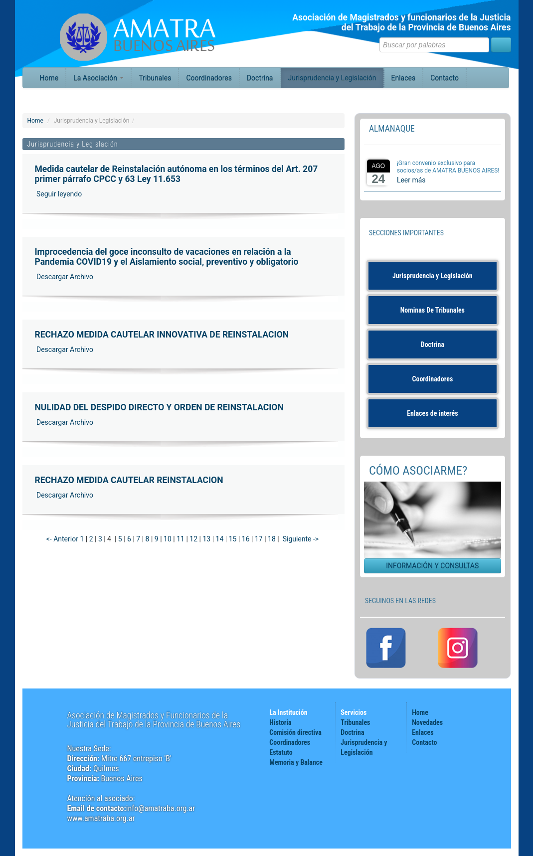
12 (193, 539)
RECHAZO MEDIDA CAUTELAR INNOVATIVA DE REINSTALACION (162, 335)
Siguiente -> (301, 539)
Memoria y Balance (296, 762)
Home (49, 78)
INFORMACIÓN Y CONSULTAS (432, 566)
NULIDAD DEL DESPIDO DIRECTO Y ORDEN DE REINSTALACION (159, 407)
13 (206, 539)
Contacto (444, 78)
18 (272, 539)
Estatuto (280, 752)
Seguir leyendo (58, 194)
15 (233, 539)
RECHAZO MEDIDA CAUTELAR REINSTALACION (129, 480)
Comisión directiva (295, 732)
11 (180, 539)
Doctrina (260, 78)
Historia (280, 722)
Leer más (411, 180)
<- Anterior (62, 539)
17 (259, 539)
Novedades (427, 722)
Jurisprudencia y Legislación (332, 78)
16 (246, 539)
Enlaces (403, 78)
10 (168, 539)
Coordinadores (209, 78)
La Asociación (98, 78)
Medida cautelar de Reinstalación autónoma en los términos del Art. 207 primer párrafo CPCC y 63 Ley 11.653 (176, 174)
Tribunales (155, 78)
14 (220, 539)
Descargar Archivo (64, 277)
